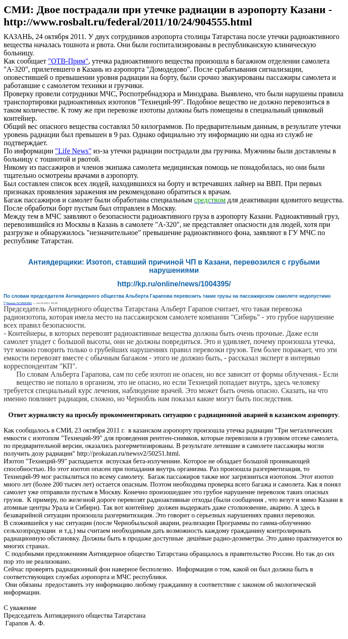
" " (73, 151)
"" (68, 61)
